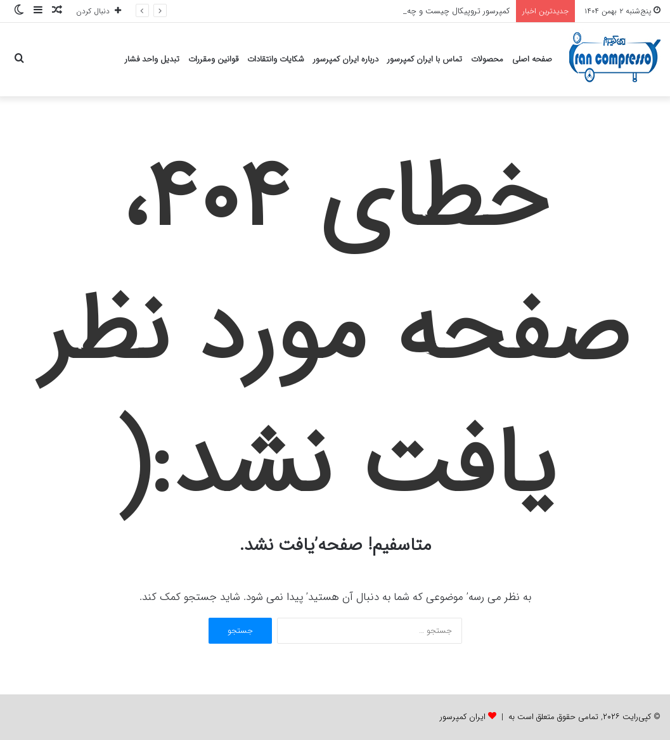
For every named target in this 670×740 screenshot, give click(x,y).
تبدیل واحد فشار (152, 59)
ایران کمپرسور (463, 717)
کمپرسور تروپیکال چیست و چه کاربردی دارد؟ (436, 11)
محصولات (487, 59)
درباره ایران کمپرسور (345, 59)
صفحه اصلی (532, 59)
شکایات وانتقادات (275, 59)
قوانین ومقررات (213, 59)
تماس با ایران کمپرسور (424, 59)
